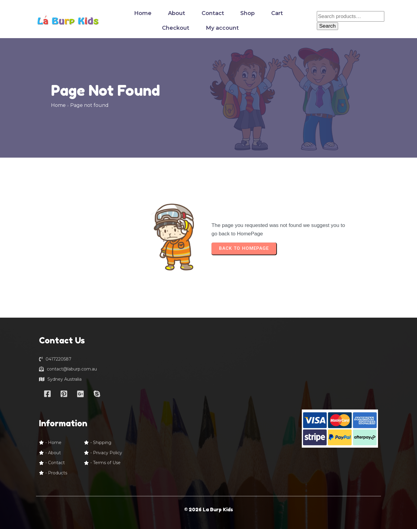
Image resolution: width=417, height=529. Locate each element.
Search (327, 26)
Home (58, 105)
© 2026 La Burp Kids (208, 509)
